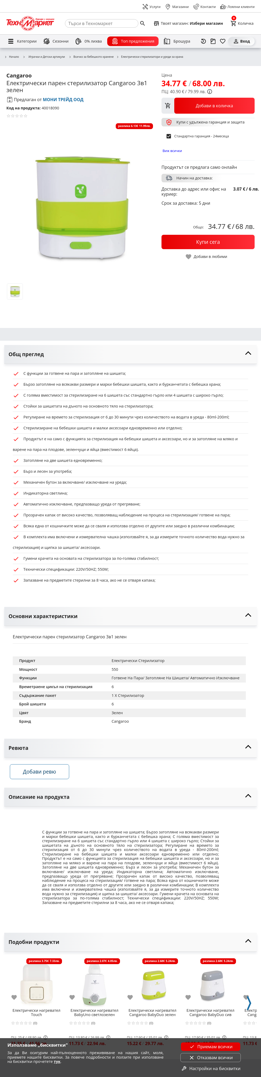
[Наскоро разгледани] (203, 41)
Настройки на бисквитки (211, 1068)
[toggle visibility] (130, 354)
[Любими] (222, 41)
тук (57, 1061)
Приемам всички (211, 1046)
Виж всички (172, 150)
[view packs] (208, 106)
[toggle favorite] (206, 256)
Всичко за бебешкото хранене (91, 57)
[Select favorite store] (188, 23)
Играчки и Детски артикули (44, 57)
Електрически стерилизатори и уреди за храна (149, 57)
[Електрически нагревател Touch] (36, 983)
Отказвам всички (211, 1057)
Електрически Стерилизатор (137, 660)
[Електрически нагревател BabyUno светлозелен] (94, 983)
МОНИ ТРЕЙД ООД (63, 99)
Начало (11, 57)
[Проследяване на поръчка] (213, 41)
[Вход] (241, 41)
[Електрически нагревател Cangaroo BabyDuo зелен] (152, 983)
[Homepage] (30, 23)
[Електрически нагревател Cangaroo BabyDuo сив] (210, 983)
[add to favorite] (17, 999)
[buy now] (208, 242)
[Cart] (242, 23)
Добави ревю (42, 773)
